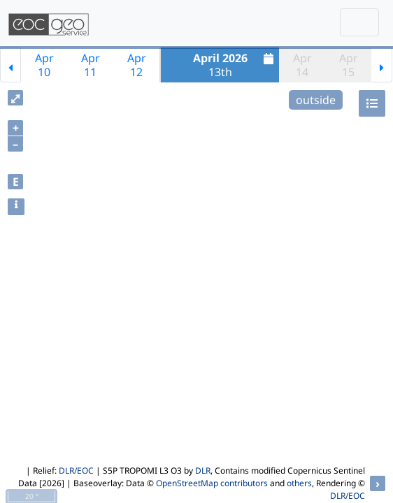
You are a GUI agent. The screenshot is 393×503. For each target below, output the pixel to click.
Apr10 (44, 65)
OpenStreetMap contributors (212, 483)
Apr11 (90, 65)
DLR (202, 470)
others (299, 483)
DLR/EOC (76, 470)
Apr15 (348, 65)
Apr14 (302, 65)
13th (235, 65)
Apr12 (136, 65)
